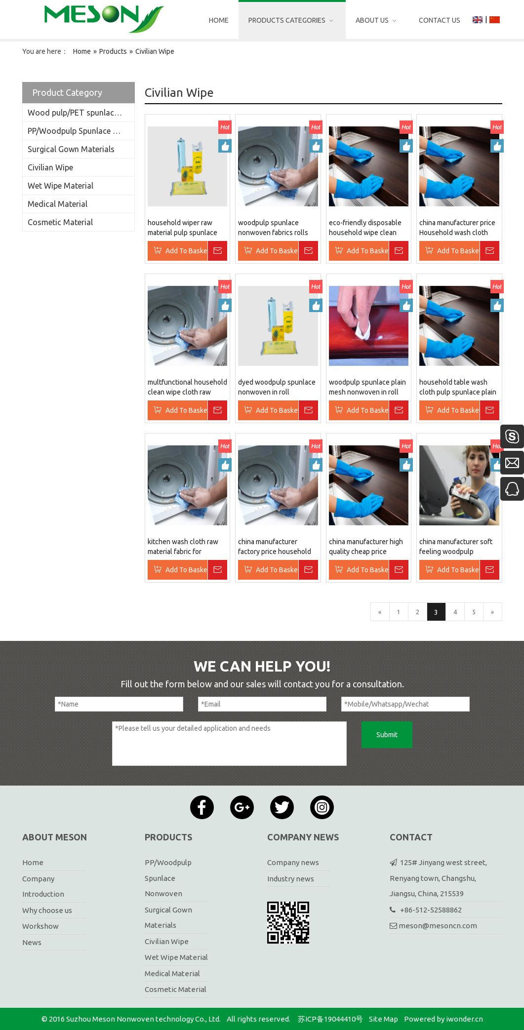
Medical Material (57, 203)
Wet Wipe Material (60, 185)
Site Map (383, 1019)
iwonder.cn (464, 1019)
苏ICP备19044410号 (330, 1019)
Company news (293, 862)
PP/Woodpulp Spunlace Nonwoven (81, 130)
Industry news (290, 878)
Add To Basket (186, 251)
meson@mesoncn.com (438, 925)
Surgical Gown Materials (71, 149)
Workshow (40, 926)
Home (32, 862)
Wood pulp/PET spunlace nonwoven (81, 112)
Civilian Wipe (50, 167)
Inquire (217, 251)
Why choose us (47, 910)
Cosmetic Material (60, 222)
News (31, 942)
